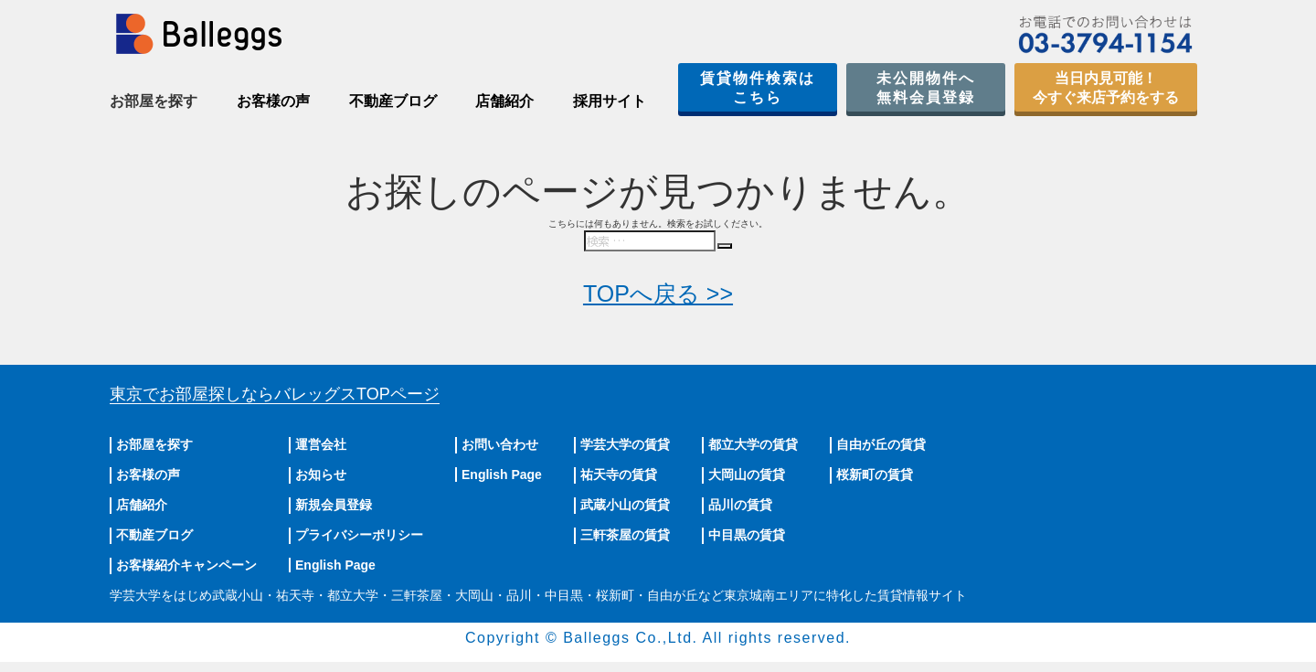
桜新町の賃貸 (874, 474)
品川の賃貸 (740, 504)
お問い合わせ (500, 444)
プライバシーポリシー (359, 535)
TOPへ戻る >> (658, 293)
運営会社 (320, 444)
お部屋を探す (154, 444)
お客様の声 (273, 101)
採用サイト (609, 101)
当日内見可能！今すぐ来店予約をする (1106, 87)
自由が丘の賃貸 (881, 444)
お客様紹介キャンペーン (186, 565)
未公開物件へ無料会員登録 (925, 87)
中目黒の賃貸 (746, 535)
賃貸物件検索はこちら (757, 87)
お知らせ (320, 474)
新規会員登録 (333, 504)
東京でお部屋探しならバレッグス (275, 394)
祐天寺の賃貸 (618, 474)
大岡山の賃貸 (746, 474)
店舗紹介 (504, 101)
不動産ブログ (393, 101)
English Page (335, 565)
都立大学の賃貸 (753, 444)
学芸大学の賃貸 (625, 444)
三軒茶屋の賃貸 (625, 535)
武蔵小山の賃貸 (625, 504)
